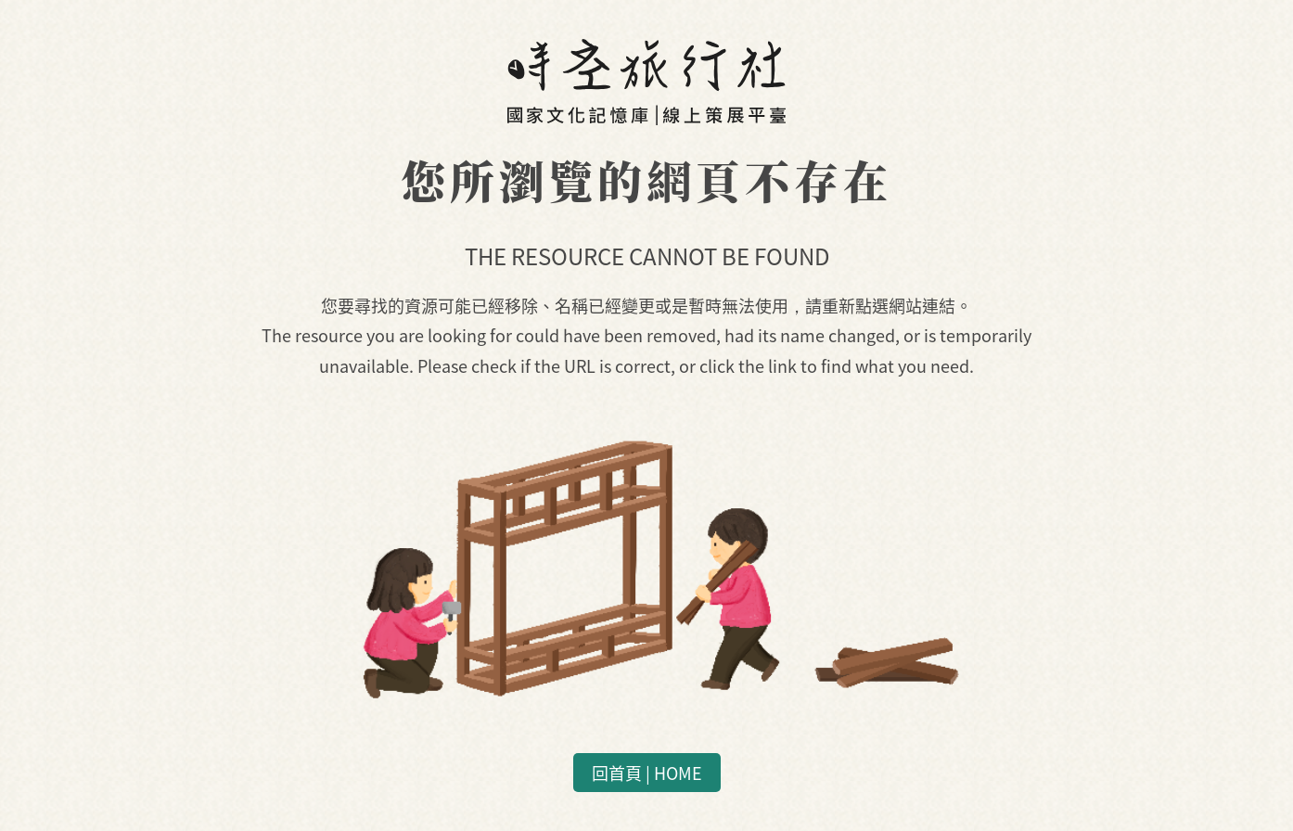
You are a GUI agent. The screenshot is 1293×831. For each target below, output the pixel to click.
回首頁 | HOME (647, 773)
